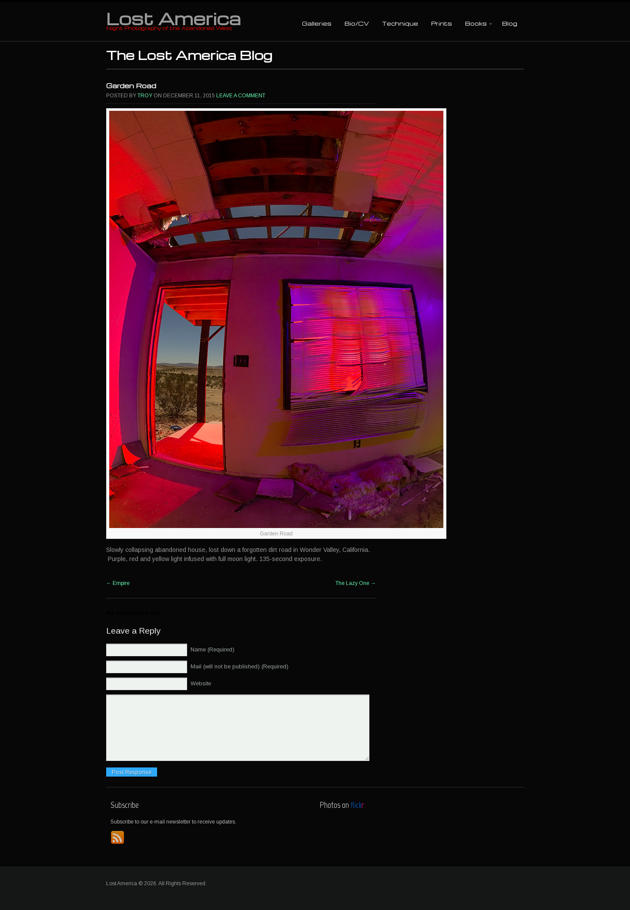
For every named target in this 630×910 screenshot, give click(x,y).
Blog (509, 23)
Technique (400, 23)
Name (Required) (213, 649)
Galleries (317, 23)
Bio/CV (357, 23)
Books (476, 24)
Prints (441, 23)
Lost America (173, 18)
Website (201, 683)
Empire (118, 583)
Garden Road (131, 85)
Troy (144, 96)
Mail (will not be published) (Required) (239, 666)
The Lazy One (355, 583)
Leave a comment (240, 96)
